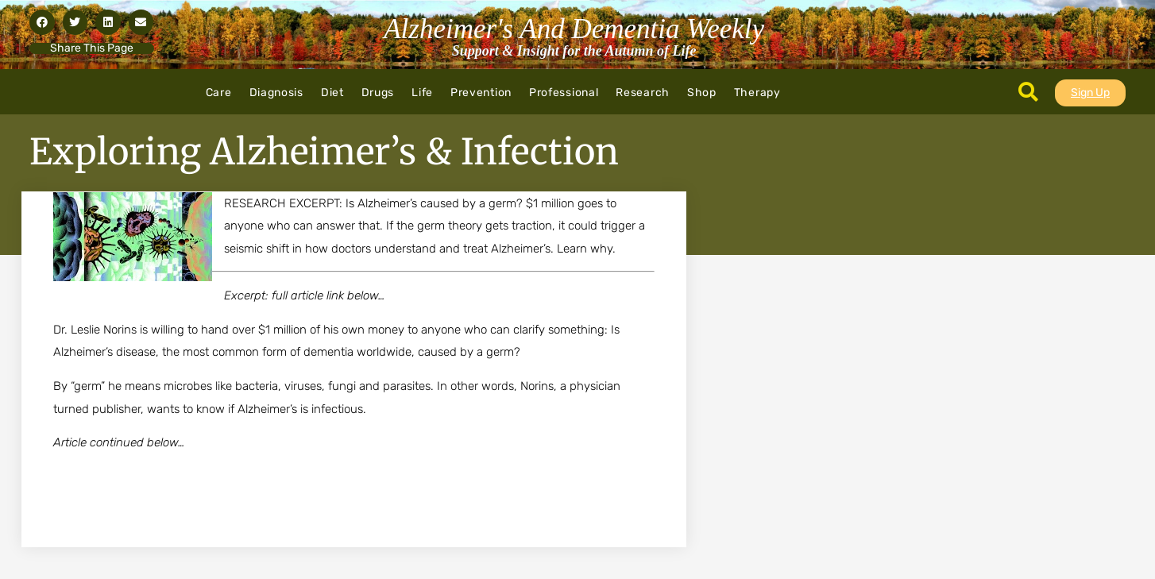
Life (422, 92)
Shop (702, 92)
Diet (332, 92)
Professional (563, 92)
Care (219, 92)
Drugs (378, 92)
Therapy (757, 92)
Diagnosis (276, 92)
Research (643, 92)
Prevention (481, 92)
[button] (42, 22)
